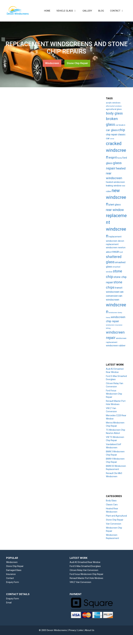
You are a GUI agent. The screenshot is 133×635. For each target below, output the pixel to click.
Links (80, 630)
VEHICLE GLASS (67, 10)
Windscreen (52, 63)
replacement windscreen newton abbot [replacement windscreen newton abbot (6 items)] (115, 248)
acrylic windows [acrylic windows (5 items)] (113, 102)
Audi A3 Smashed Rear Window (85, 562)
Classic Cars (112, 504)
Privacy (72, 630)
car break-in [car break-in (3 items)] (120, 125)
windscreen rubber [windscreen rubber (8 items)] (115, 345)
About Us (89, 630)
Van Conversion (113, 524)
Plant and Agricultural (116, 516)
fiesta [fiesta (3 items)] (119, 158)
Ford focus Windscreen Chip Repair (114, 393)
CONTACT (118, 10)
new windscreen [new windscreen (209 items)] (116, 197)
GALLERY (87, 10)
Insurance (11, 574)
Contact (10, 578)
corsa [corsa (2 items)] (112, 139)
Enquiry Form (12, 582)
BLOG (101, 10)
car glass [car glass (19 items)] (112, 130)
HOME (47, 10)
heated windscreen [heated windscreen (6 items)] (115, 182)
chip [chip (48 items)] (121, 130)
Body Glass (111, 500)
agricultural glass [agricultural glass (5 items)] (114, 109)
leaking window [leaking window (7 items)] (113, 185)
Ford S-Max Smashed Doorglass (85, 566)
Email (9, 602)
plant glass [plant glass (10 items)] (115, 204)
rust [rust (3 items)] (121, 252)
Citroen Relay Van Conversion (84, 570)
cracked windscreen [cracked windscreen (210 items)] (116, 150)
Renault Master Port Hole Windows (86, 578)
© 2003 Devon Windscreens (53, 630)
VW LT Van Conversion (80, 582)
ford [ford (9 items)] (124, 157)
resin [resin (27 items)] (115, 252)
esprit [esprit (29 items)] (113, 157)
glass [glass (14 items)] (109, 163)
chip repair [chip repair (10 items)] (111, 134)
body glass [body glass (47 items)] (114, 113)
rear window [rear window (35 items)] (115, 210)
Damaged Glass (13, 570)
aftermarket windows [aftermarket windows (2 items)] (114, 106)
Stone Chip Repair (77, 63)
